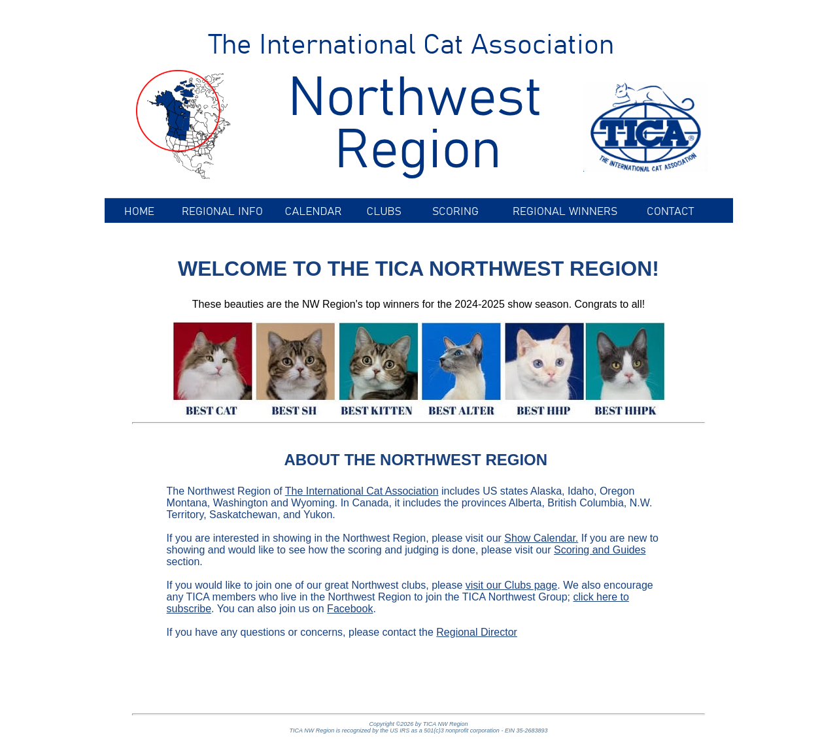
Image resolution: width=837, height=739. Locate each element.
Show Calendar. (541, 538)
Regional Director (476, 632)
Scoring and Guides (600, 549)
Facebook (350, 608)
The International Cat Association (362, 491)
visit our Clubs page (512, 585)
